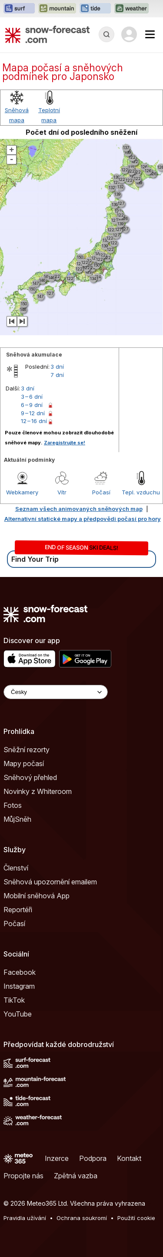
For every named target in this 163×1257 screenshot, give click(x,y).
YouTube (17, 1014)
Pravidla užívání (24, 1217)
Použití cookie (136, 1217)
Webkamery (22, 492)
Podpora (92, 1158)
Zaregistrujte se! (64, 443)
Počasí (101, 492)
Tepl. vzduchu (141, 492)
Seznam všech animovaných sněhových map (79, 508)
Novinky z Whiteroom (37, 791)
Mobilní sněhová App (36, 895)
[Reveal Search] (106, 34)
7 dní (57, 374)
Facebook (19, 972)
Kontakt (129, 1158)
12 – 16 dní (34, 420)
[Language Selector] (55, 692)
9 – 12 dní (33, 413)
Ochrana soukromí (82, 1217)
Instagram (19, 986)
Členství (15, 868)
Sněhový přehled (30, 777)
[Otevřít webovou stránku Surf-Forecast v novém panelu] (19, 8)
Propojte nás (23, 1175)
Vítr (62, 492)
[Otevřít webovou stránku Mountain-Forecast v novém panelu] (57, 8)
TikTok (14, 1000)
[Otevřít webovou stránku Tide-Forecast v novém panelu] (95, 8)
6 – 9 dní (32, 404)
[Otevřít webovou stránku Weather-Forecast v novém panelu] (131, 8)
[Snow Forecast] (47, 34)
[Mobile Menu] (150, 34)
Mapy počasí (23, 763)
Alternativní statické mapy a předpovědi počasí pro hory (82, 518)
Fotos (12, 805)
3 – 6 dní (32, 396)
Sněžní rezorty (26, 749)
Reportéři (17, 909)
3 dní (57, 366)
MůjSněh (17, 819)
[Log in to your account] (129, 34)
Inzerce (57, 1158)
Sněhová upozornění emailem (50, 881)
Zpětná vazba (75, 1175)
